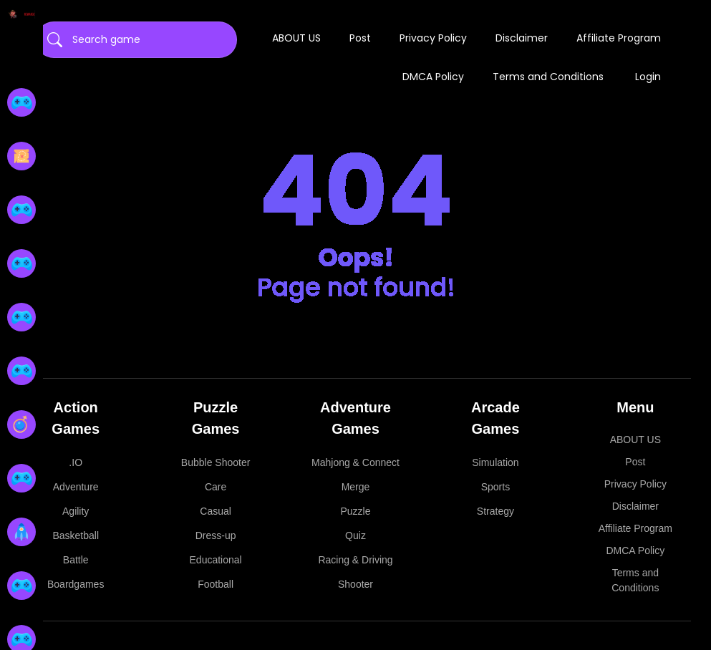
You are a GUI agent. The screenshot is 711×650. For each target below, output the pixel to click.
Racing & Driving (355, 560)
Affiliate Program (618, 38)
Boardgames (75, 584)
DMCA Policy (433, 76)
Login (648, 76)
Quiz (355, 535)
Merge (356, 487)
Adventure (76, 487)
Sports (495, 487)
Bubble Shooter (216, 462)
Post (360, 38)
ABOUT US (296, 38)
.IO (75, 462)
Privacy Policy (433, 38)
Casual (215, 511)
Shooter (355, 584)
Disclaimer (521, 38)
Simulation (495, 462)
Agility (75, 511)
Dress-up (215, 535)
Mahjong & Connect (355, 462)
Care (215, 487)
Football (215, 584)
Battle (76, 560)
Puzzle (356, 511)
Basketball (75, 535)
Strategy (495, 511)
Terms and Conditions (548, 76)
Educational (216, 560)
